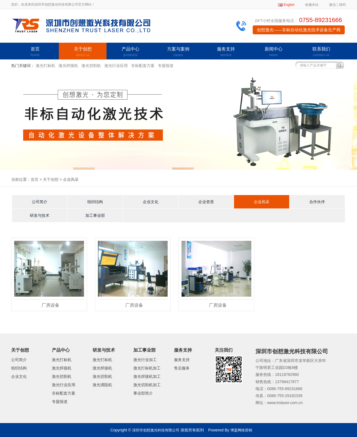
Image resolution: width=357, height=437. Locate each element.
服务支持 (226, 52)
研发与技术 (39, 215)
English (289, 5)
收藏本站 (312, 5)
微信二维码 (337, 5)
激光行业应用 (116, 65)
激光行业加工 (145, 359)
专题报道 (165, 65)
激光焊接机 (68, 65)
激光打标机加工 (147, 368)
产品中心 (130, 52)
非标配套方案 (143, 65)
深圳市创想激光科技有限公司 (155, 430)
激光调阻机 (102, 385)
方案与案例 (178, 52)
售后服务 (182, 368)
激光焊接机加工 (147, 376)
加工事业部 (95, 215)
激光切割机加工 (147, 385)
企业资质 (206, 202)
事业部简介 (143, 393)
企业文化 (150, 202)
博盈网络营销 (241, 430)
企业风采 (261, 202)
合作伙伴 (317, 202)
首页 (35, 52)
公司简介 (39, 202)
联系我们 (321, 52)
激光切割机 (91, 65)
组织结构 (95, 202)
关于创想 (83, 52)
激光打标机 (45, 65)
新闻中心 (273, 52)
